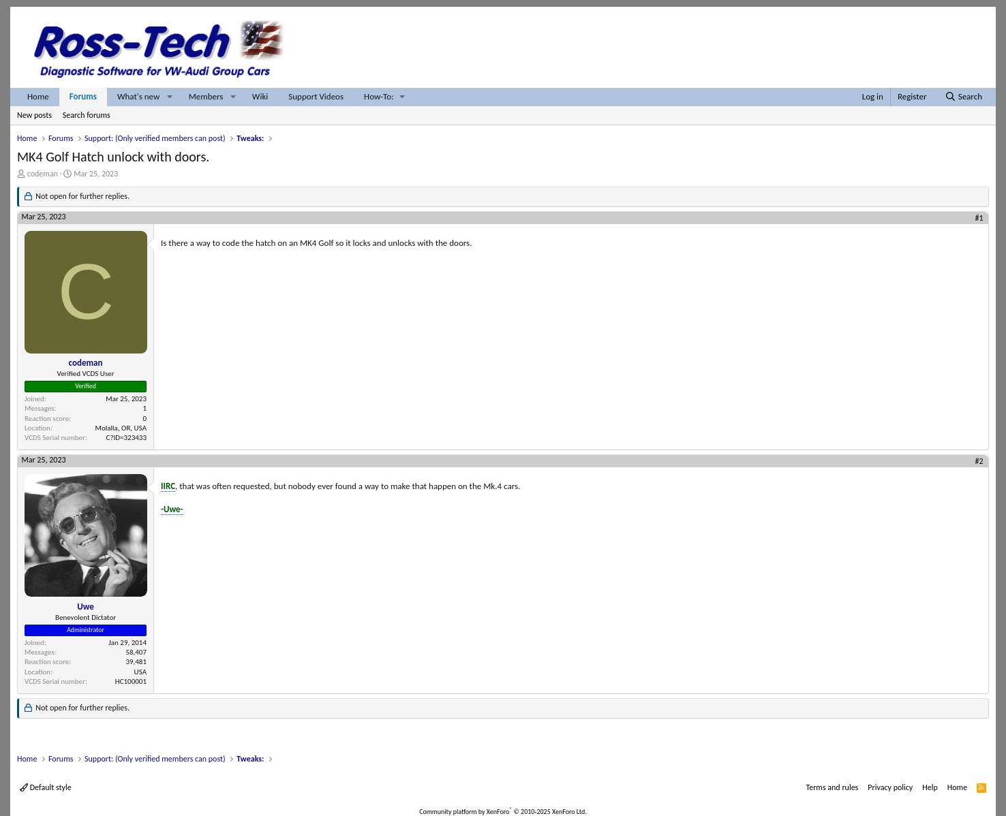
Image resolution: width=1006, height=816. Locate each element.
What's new (138, 96)
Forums (83, 96)
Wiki (260, 96)
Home (38, 96)
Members (206, 96)
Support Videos (316, 96)
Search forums (86, 115)
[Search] (963, 97)
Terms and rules (832, 787)
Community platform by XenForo (503, 811)
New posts (34, 115)
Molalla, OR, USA (121, 428)
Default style (46, 787)
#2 (979, 461)
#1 (979, 218)
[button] (170, 97)
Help (930, 787)
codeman (42, 173)
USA (140, 672)
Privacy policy (890, 787)
